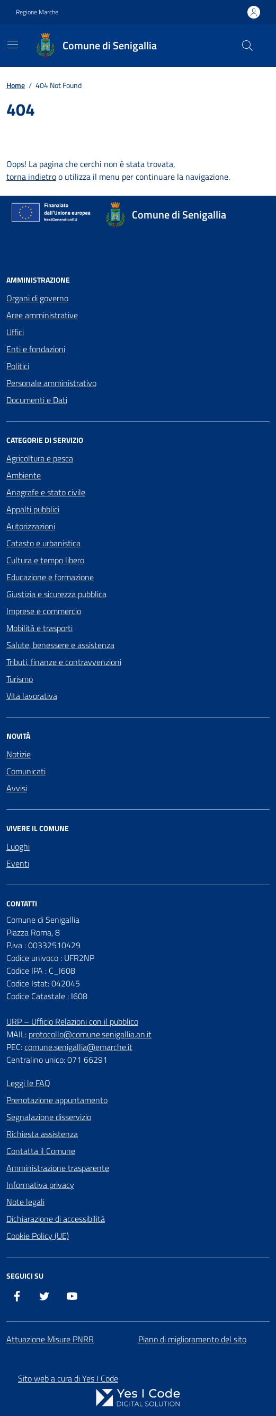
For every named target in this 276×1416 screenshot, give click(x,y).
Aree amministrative (42, 315)
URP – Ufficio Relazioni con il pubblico (72, 1021)
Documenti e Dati (36, 400)
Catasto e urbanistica (43, 543)
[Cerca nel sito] (247, 45)
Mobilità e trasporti (39, 628)
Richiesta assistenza (42, 1133)
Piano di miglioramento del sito (192, 1339)
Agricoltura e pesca (39, 458)
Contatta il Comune (40, 1150)
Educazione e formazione (50, 577)
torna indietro (31, 176)
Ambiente (23, 475)
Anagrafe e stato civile (45, 492)
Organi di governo (37, 298)
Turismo (19, 678)
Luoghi (18, 846)
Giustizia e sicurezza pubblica (56, 594)
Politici (17, 366)
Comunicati (26, 771)
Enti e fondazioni (35, 349)
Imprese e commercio (43, 611)
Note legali (25, 1201)
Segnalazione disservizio (48, 1117)
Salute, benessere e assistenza (60, 645)
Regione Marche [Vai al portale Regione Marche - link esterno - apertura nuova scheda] (37, 12)
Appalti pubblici (32, 509)
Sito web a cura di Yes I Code (68, 1378)
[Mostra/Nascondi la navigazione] (12, 44)
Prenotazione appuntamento (57, 1100)
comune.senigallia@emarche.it (78, 1047)
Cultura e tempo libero (45, 560)
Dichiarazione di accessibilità (55, 1218)
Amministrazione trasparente (57, 1167)
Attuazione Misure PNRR (50, 1339)
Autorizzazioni (30, 526)
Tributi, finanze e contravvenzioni (63, 661)
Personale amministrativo (51, 383)
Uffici (15, 332)
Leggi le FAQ (28, 1083)
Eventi (17, 863)
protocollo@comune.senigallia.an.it (90, 1034)
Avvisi (16, 788)
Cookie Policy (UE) (37, 1235)
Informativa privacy (40, 1184)
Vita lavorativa (31, 695)
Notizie (18, 754)
